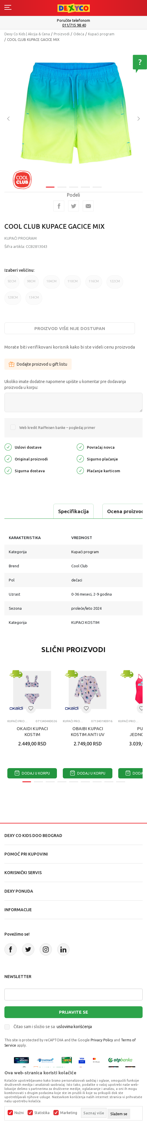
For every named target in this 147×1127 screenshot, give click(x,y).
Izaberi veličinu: (19, 270)
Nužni (19, 1113)
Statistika (42, 1113)
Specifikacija (73, 511)
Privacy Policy (102, 1040)
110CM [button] (72, 284)
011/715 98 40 (74, 25)
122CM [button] (115, 284)
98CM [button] (31, 284)
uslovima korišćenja (74, 1026)
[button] (31, 708)
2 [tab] (62, 187)
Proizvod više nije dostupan (69, 328)
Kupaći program (101, 34)
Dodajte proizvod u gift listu (38, 364)
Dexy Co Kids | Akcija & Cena (27, 34)
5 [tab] (97, 187)
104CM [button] (51, 284)
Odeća (78, 34)
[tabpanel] (73, 114)
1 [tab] (50, 187)
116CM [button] (94, 284)
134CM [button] (34, 300)
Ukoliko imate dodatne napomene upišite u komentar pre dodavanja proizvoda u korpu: (65, 384)
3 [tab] (73, 187)
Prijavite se (73, 1012)
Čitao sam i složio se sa (52, 1027)
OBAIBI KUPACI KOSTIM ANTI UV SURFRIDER (87, 734)
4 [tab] (85, 187)
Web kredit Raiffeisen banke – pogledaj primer (57, 428)
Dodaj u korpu (32, 773)
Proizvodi (62, 34)
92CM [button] (12, 284)
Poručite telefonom (73, 20)
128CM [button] (13, 300)
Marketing (68, 1113)
